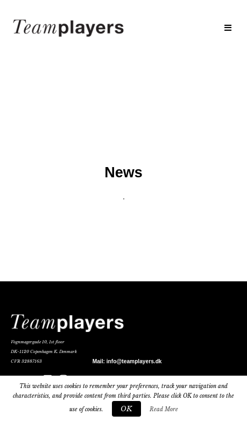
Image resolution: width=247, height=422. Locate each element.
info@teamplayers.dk (134, 361)
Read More (164, 409)
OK (126, 408)
